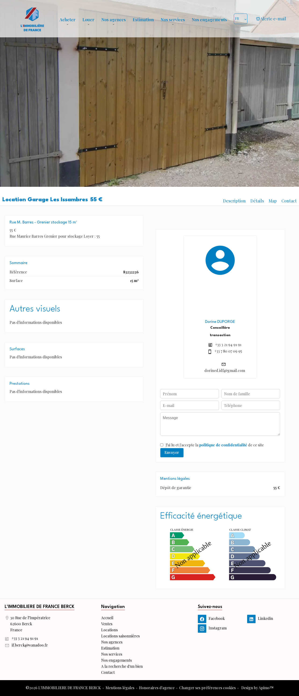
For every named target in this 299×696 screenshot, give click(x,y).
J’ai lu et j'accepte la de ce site (215, 444)
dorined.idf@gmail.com (224, 370)
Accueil (32, 19)
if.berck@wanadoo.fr (30, 645)
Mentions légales (120, 687)
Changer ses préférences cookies (207, 687)
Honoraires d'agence (156, 687)
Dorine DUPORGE (220, 322)
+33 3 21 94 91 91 (228, 344)
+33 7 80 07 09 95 (228, 351)
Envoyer (171, 452)
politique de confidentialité (223, 444)
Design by (257, 687)
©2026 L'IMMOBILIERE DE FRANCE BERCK (63, 687)
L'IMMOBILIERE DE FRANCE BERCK (39, 607)
